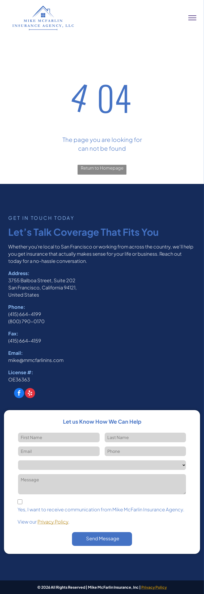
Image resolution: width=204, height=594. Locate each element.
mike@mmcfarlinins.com (35, 360)
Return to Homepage (102, 168)
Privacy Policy (52, 522)
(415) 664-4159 (24, 341)
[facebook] (19, 393)
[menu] (192, 18)
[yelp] (30, 393)
